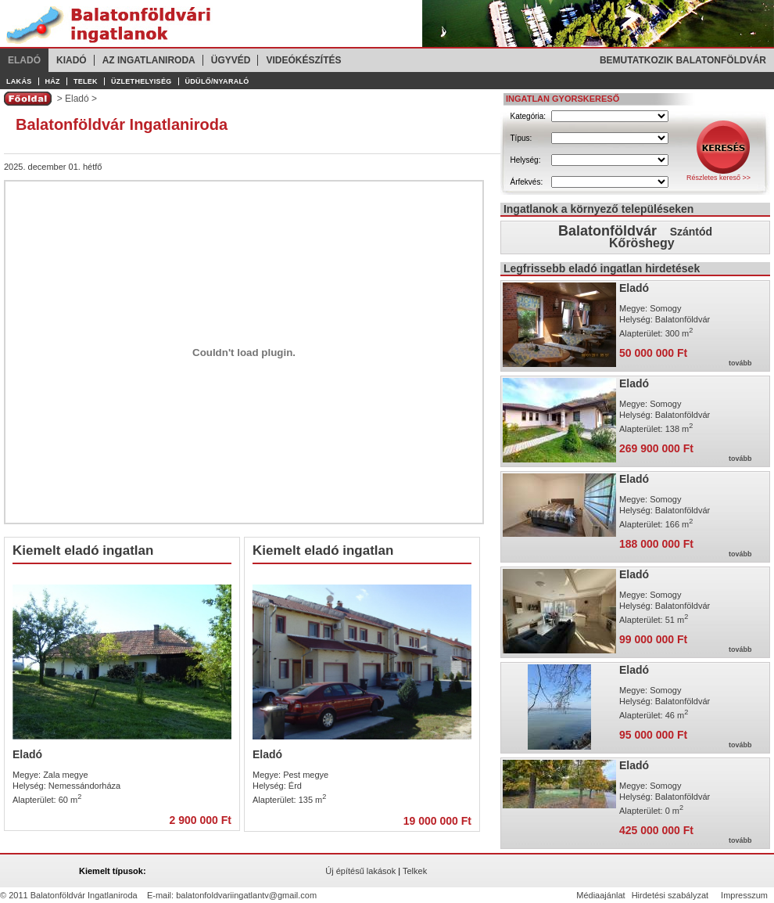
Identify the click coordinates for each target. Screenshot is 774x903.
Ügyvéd (231, 60)
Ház (52, 81)
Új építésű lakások (360, 871)
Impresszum (744, 895)
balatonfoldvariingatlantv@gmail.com (246, 895)
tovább (740, 363)
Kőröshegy (642, 243)
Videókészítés (303, 60)
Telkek (415, 871)
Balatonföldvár (607, 231)
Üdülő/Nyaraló (217, 81)
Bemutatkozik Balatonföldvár (683, 60)
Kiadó (71, 60)
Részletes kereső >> (718, 178)
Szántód (691, 231)
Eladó (24, 60)
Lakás (19, 81)
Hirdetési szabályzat (670, 895)
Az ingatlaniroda (148, 60)
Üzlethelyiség (141, 81)
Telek (85, 81)
